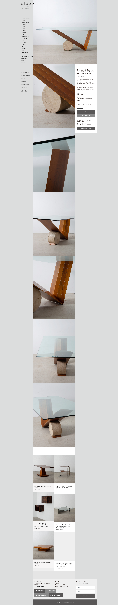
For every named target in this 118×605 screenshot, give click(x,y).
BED (23, 34)
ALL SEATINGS (25, 22)
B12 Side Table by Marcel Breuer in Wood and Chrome (64, 487)
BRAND (23, 62)
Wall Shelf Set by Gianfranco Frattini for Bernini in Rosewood (42, 525)
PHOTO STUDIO (26, 75)
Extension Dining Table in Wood (42, 486)
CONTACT (40, 590)
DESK (24, 20)
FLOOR (24, 40)
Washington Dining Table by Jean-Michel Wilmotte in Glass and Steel (65, 565)
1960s (39, 489)
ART (23, 54)
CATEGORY (24, 12)
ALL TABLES (25, 14)
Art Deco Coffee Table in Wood (42, 562)
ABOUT (23, 87)
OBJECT (24, 50)
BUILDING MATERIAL (27, 56)
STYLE (22, 64)
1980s (61, 529)
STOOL (24, 28)
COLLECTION (25, 8)
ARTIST (23, 60)
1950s (82, 76)
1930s (62, 490)
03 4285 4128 (86, 115)
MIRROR (24, 48)
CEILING (25, 38)
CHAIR (24, 24)
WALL (24, 44)
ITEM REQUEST (42, 595)
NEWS (23, 81)
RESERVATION (86, 128)
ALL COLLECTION (25, 10)
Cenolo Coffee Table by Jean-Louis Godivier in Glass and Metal (63, 526)
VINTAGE (80, 108)
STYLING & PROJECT (27, 70)
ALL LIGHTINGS (26, 36)
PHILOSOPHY (25, 72)
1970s (39, 565)
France (57, 529)
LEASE (23, 78)
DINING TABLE (26, 16)
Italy (78, 76)
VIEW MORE (53, 575)
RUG (23, 46)
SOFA (24, 26)
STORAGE (24, 32)
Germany (58, 490)
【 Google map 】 (39, 586)
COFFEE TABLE (26, 18)
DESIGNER (24, 58)
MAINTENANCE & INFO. (28, 84)
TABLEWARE (25, 52)
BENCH (24, 30)
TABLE (24, 42)
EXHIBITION (25, 67)
